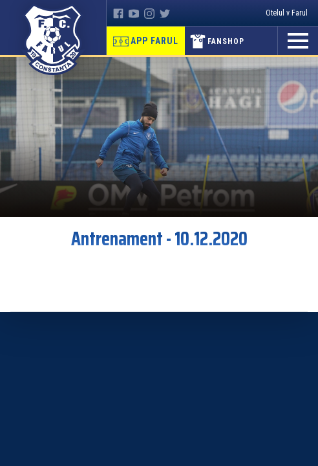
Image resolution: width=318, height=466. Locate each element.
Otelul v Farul (287, 12)
